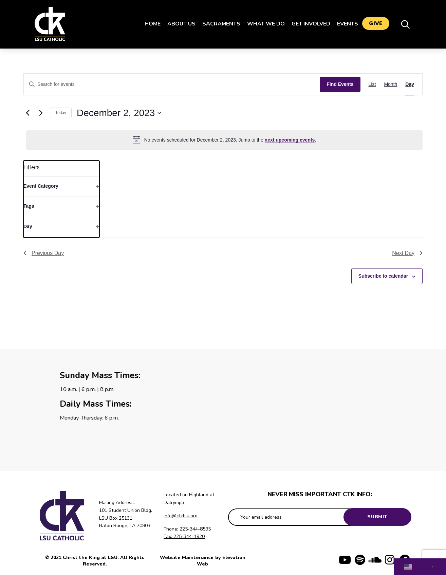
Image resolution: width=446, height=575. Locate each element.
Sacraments (219, 23)
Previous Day (43, 253)
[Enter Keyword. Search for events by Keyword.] (172, 84)
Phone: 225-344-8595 (187, 529)
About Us (179, 23)
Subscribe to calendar (383, 276)
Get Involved (308, 23)
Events (344, 23)
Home (150, 23)
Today (60, 112)
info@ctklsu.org (181, 516)
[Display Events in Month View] (390, 84)
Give (376, 24)
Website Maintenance (187, 557)
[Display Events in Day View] (409, 84)
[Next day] (41, 113)
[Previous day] (27, 113)
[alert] (224, 139)
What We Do (263, 23)
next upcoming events (290, 140)
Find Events (340, 84)
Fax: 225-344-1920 (184, 536)
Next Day (407, 253)
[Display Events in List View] (372, 84)
